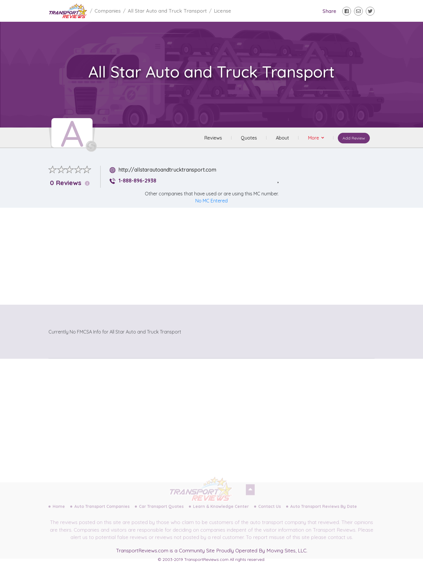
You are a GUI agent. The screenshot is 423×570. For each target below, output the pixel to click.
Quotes (249, 138)
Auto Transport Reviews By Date (323, 511)
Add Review (354, 138)
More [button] (314, 138)
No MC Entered (211, 201)
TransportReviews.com (142, 550)
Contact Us (269, 511)
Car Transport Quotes (161, 511)
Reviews (213, 138)
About (282, 138)
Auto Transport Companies (102, 511)
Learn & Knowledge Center (221, 511)
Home (59, 511)
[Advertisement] (216, 253)
